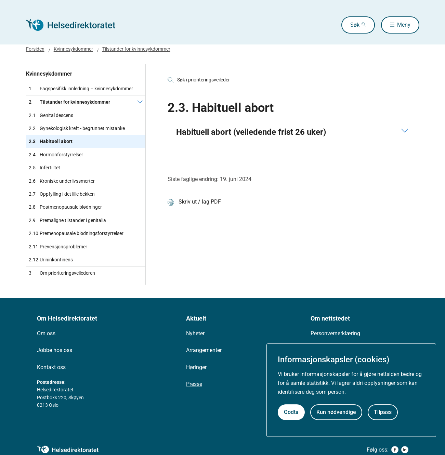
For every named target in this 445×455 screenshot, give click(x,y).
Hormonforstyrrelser (56, 154)
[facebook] (394, 449)
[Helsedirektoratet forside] (75, 25)
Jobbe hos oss (54, 350)
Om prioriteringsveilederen (62, 273)
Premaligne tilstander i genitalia (67, 220)
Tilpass (383, 412)
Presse (194, 384)
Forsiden (35, 49)
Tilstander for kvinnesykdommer (136, 49)
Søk (354, 25)
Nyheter (195, 333)
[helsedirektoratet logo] (72, 449)
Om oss (46, 333)
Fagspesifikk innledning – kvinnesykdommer (81, 88)
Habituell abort (51, 141)
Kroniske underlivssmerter (62, 181)
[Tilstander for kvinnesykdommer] (139, 102)
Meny (403, 25)
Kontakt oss (51, 367)
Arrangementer (204, 350)
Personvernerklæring (335, 333)
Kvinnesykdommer (73, 49)
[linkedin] (404, 449)
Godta (291, 412)
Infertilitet (44, 167)
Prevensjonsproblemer (58, 246)
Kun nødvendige (336, 412)
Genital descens (51, 115)
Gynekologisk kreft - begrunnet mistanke (77, 128)
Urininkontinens (51, 259)
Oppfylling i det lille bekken (62, 194)
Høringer (196, 367)
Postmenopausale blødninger (65, 207)
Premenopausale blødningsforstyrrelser (76, 233)
